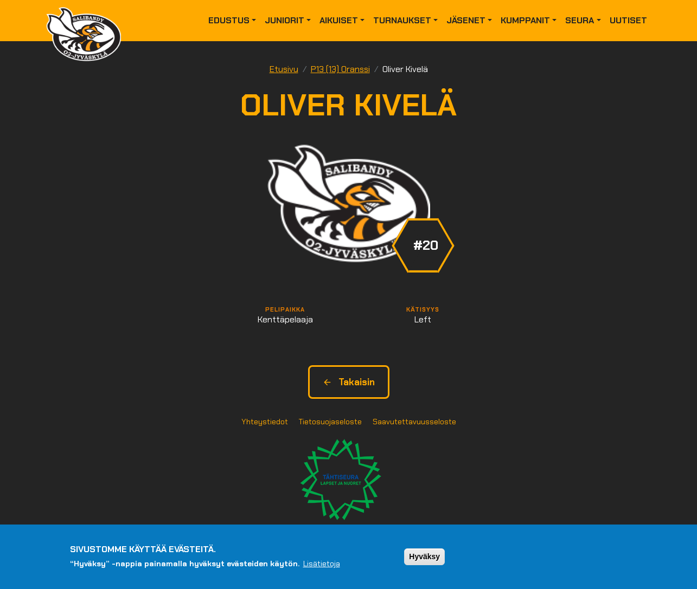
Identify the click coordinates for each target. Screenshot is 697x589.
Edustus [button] (229, 20)
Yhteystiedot (264, 421)
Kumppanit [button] (525, 20)
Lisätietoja (321, 564)
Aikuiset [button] (338, 20)
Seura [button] (579, 20)
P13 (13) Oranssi (340, 69)
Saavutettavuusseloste (414, 421)
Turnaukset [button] (402, 20)
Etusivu (284, 69)
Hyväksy (424, 557)
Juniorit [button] (284, 20)
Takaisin (349, 382)
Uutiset (628, 20)
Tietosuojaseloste (330, 421)
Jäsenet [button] (465, 20)
